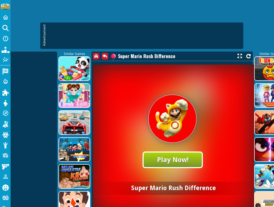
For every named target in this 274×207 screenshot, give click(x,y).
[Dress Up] (5, 102)
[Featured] (5, 59)
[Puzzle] (5, 92)
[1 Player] (5, 176)
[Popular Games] (5, 49)
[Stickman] (5, 145)
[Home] (5, 17)
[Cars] (5, 155)
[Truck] (5, 197)
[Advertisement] (125, 61)
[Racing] (5, 71)
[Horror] (5, 187)
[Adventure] (5, 113)
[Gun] (5, 166)
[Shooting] (5, 123)
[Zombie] (5, 134)
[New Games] (5, 38)
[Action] (5, 81)
